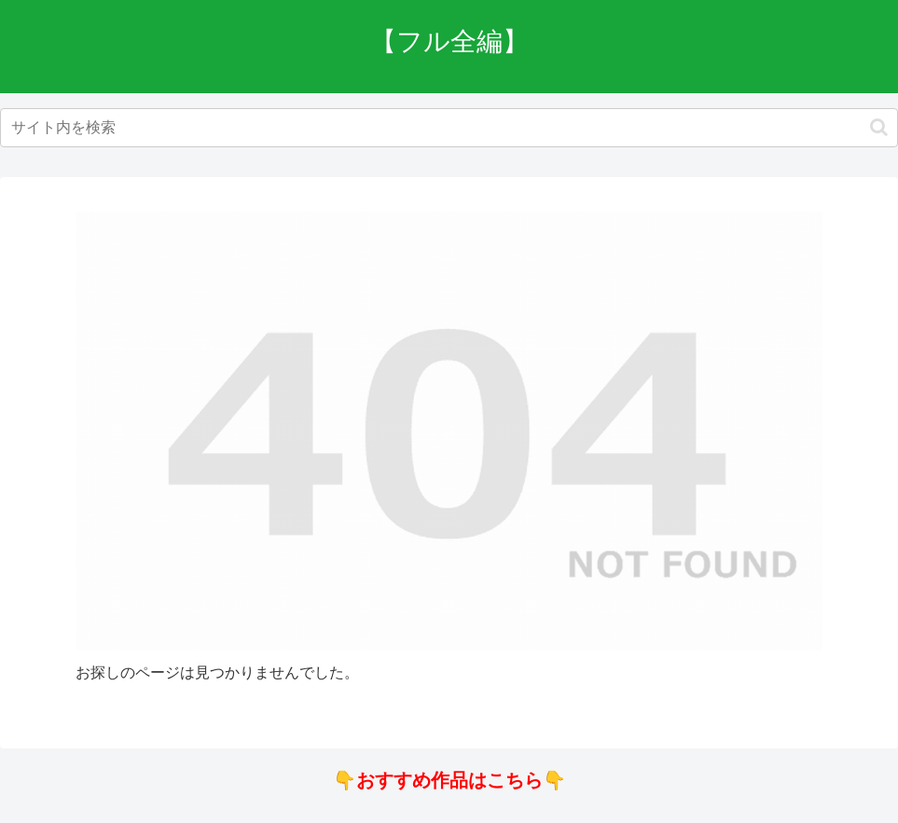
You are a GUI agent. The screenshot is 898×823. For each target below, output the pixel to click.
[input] (449, 127)
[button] (879, 127)
